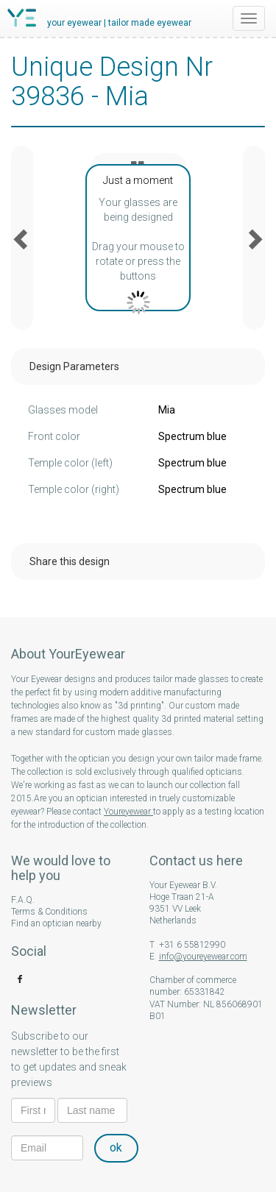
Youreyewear (128, 811)
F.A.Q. (23, 900)
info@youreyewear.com (203, 956)
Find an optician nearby (56, 923)
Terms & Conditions (49, 912)
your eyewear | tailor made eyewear (119, 23)
